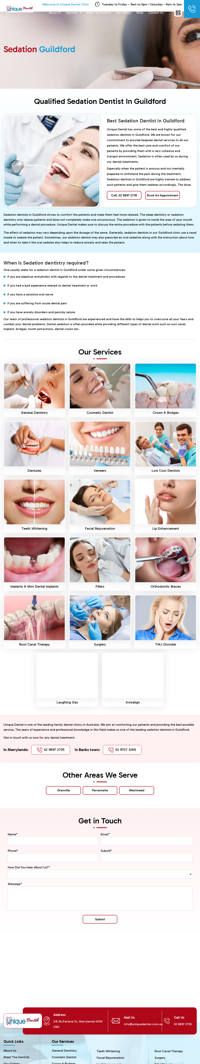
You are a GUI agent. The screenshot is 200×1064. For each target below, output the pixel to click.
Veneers (100, 470)
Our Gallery (123, 12)
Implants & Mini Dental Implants (34, 586)
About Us (55, 12)
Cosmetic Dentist (100, 413)
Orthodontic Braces (166, 586)
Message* (15, 884)
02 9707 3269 (125, 750)
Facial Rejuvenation (100, 528)
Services (71, 12)
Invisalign (133, 702)
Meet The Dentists (98, 12)
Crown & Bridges (166, 413)
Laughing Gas (67, 702)
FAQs (139, 12)
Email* (105, 834)
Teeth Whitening (34, 528)
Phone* (13, 851)
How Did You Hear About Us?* (29, 867)
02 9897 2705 (54, 750)
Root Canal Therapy (34, 644)
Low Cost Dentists (165, 470)
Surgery (100, 644)
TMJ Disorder (165, 644)
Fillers (99, 586)
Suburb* (106, 851)
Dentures (34, 470)
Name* (13, 834)
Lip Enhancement (165, 528)
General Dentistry (34, 413)
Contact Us (155, 12)
